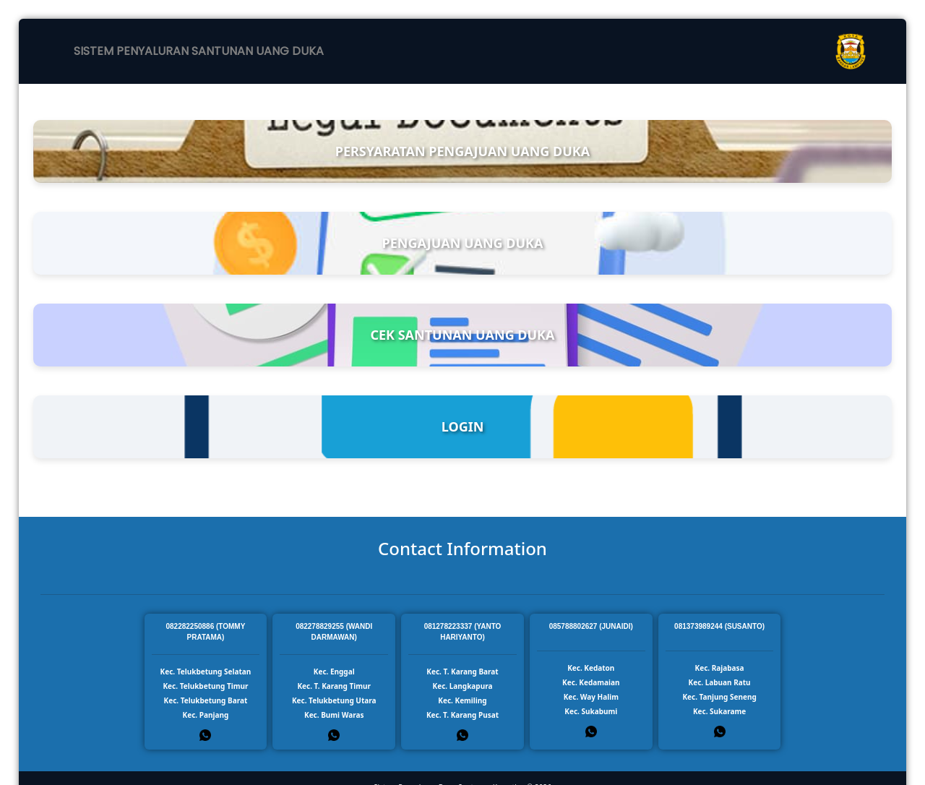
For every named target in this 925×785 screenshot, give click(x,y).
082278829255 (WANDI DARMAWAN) (334, 631)
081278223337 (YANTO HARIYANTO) (463, 631)
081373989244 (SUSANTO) (719, 626)
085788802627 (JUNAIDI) (591, 626)
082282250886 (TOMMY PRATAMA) (205, 631)
